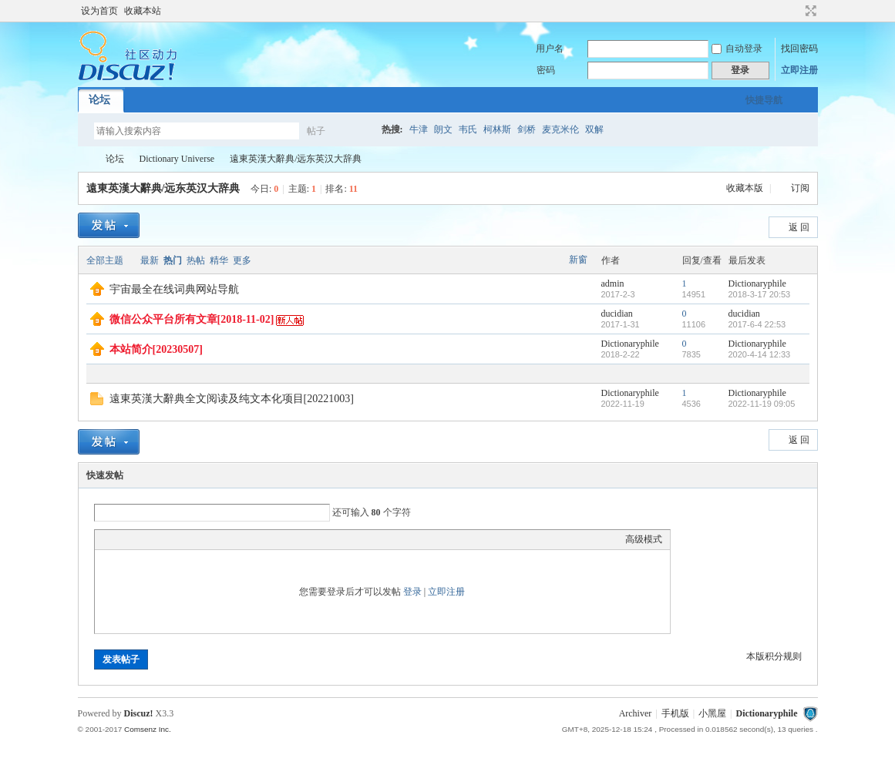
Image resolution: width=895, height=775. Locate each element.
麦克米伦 (560, 129)
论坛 (99, 100)
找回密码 (799, 48)
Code (199, 539)
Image (141, 539)
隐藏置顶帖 (579, 289)
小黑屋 (712, 713)
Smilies (218, 539)
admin (612, 283)
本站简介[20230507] (156, 349)
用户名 (550, 48)
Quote (179, 539)
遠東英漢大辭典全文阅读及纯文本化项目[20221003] (231, 398)
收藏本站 (142, 10)
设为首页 (99, 10)
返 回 (799, 227)
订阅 (800, 188)
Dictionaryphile (84, 159)
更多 (242, 260)
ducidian (617, 313)
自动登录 (737, 48)
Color (122, 539)
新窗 (578, 259)
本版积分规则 (774, 656)
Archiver (635, 713)
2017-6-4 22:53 (757, 324)
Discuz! (138, 713)
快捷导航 (763, 100)
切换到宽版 (809, 11)
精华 (219, 260)
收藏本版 (745, 188)
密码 (546, 70)
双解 (594, 129)
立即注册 (799, 70)
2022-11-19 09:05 (762, 403)
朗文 (443, 129)
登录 (412, 591)
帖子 (316, 131)
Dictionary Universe (177, 158)
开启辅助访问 (796, 11)
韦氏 (468, 129)
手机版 (675, 713)
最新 (149, 260)
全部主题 (104, 260)
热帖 (196, 260)
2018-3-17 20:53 (759, 294)
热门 (172, 260)
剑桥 (526, 129)
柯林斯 (497, 129)
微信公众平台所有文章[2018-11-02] (191, 319)
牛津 (418, 129)
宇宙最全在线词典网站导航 (174, 289)
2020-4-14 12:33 (759, 354)
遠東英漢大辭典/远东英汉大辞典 (296, 158)
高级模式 (643, 539)
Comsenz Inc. (147, 729)
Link (160, 539)
